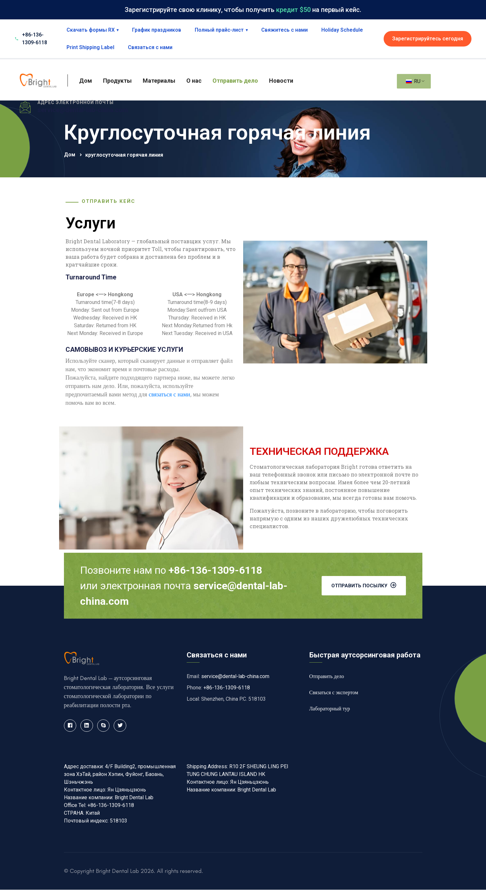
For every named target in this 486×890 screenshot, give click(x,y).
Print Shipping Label (90, 47)
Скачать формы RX (93, 30)
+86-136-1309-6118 (226, 688)
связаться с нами (169, 394)
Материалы (159, 80)
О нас (194, 80)
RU (413, 81)
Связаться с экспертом (333, 692)
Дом (85, 80)
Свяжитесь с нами (284, 30)
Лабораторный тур (329, 709)
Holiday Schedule (342, 30)
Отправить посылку (363, 585)
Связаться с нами (150, 47)
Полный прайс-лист (221, 30)
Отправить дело (235, 80)
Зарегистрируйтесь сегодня (427, 39)
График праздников (156, 30)
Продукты (117, 80)
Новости (281, 80)
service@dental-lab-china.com (82, 110)
